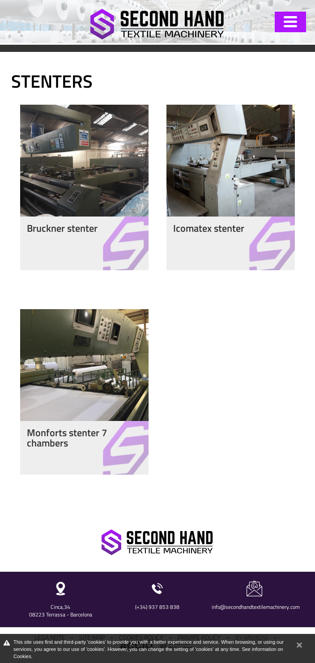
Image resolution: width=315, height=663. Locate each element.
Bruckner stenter (62, 228)
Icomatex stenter (208, 228)
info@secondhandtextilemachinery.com (256, 607)
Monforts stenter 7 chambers (67, 437)
